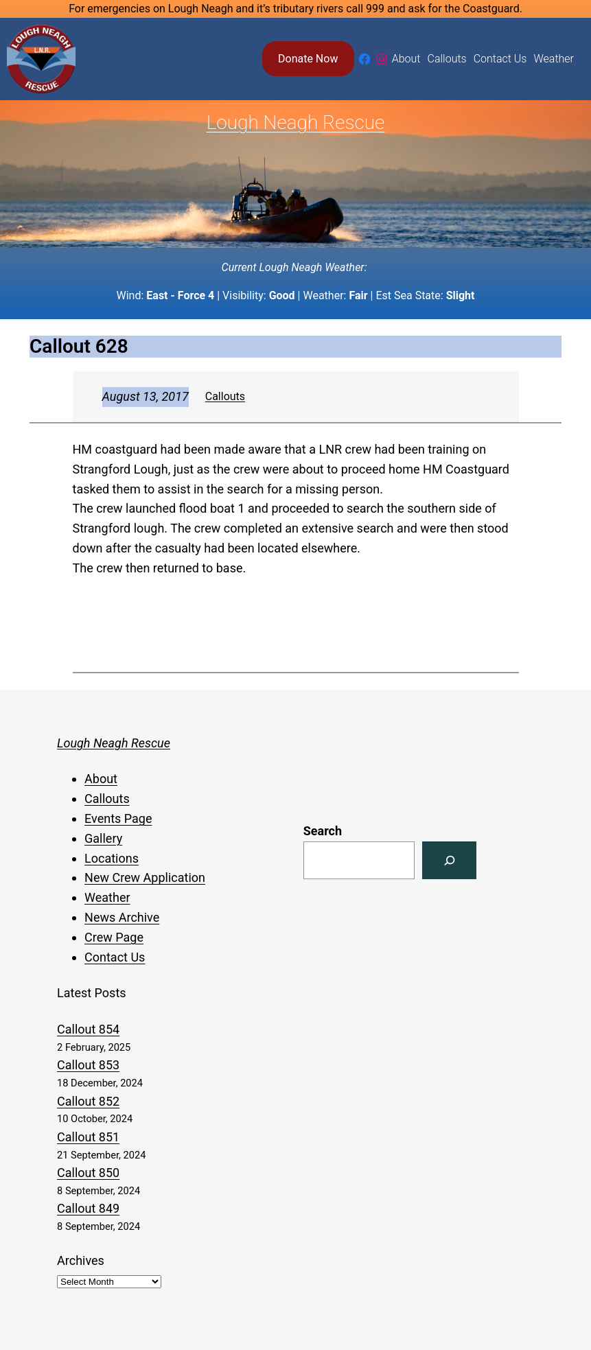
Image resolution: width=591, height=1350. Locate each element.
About (100, 778)
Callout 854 (88, 1029)
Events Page (118, 818)
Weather (107, 897)
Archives (80, 1260)
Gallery (103, 838)
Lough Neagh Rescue (296, 122)
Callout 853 (88, 1065)
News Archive (121, 917)
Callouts (225, 396)
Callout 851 (88, 1137)
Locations (111, 858)
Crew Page (113, 937)
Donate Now (308, 58)
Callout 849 (88, 1208)
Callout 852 (88, 1101)
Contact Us (114, 957)
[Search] (449, 860)
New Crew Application (144, 877)
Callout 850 (88, 1172)
